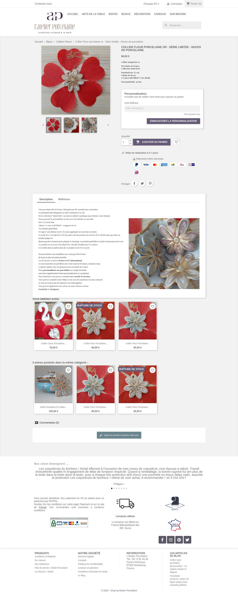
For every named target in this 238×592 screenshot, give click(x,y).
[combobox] (181, 25)
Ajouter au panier (151, 142)
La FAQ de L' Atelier (44, 571)
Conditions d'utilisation (45, 556)
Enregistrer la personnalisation (173, 121)
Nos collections (42, 564)
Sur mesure (40, 560)
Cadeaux (160, 14)
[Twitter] (187, 540)
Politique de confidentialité (90, 564)
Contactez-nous (43, 3)
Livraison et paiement (88, 568)
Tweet (142, 183)
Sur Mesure (178, 14)
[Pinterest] (179, 540)
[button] (37, 479)
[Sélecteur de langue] (152, 4)
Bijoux (126, 14)
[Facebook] (162, 540)
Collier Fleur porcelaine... (95, 343)
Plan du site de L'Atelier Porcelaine (51, 568)
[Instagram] (171, 540)
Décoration (142, 14)
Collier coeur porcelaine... (53, 343)
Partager (134, 183)
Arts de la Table (93, 14)
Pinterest (150, 183)
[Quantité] (125, 142)
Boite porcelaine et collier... (53, 407)
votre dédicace (131, 103)
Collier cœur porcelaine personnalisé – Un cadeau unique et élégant (178, 566)
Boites (113, 14)
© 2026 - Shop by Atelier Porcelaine (119, 590)
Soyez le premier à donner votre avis (119, 435)
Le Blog (81, 575)
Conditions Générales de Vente (92, 571)
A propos (82, 560)
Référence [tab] (64, 199)
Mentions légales (86, 556)
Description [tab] (46, 199)
